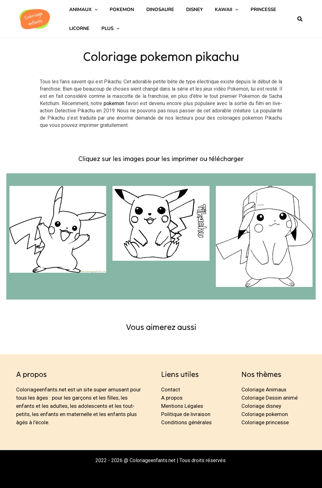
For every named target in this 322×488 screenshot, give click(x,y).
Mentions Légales (182, 406)
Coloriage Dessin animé (269, 398)
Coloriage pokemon (264, 414)
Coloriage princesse (265, 422)
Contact (170, 389)
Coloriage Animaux (263, 389)
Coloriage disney (261, 406)
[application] (93, 9)
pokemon (114, 103)
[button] (300, 19)
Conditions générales (186, 422)
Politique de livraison (185, 414)
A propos (172, 398)
